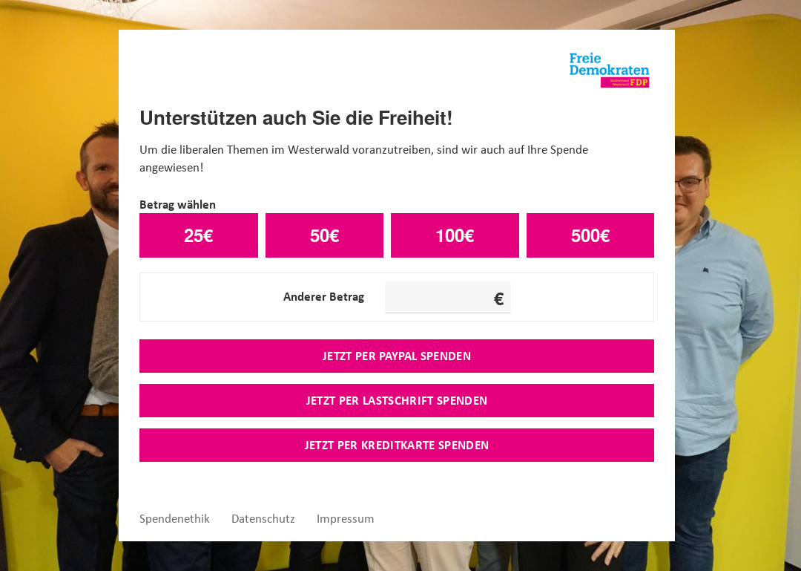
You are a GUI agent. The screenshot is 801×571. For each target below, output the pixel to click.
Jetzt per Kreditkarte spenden (397, 444)
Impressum (346, 518)
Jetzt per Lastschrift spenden (397, 400)
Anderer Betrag (323, 296)
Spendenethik (174, 518)
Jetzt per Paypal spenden (397, 355)
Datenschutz (263, 518)
